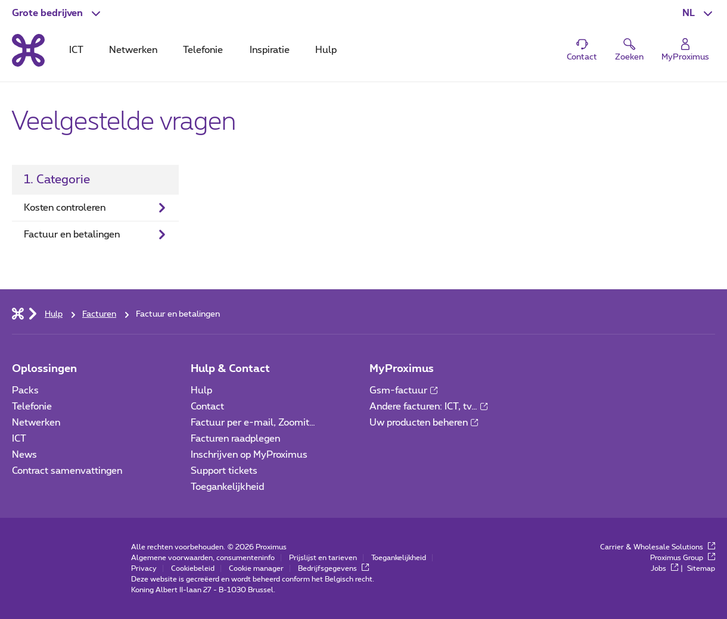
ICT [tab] (76, 50)
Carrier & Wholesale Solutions (657, 547)
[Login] (685, 50)
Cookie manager (256, 568)
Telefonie (32, 406)
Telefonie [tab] (203, 50)
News (24, 454)
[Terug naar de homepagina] (28, 50)
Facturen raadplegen (235, 438)
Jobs (664, 568)
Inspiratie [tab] (270, 50)
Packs (25, 390)
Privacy (144, 568)
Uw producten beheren (423, 422)
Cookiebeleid (193, 568)
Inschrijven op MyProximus (249, 454)
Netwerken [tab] (133, 50)
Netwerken (36, 422)
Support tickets (224, 471)
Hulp (201, 390)
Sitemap (701, 568)
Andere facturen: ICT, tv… (428, 406)
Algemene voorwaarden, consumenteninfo (203, 557)
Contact (207, 406)
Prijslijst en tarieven (323, 557)
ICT (19, 438)
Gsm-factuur (403, 390)
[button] (57, 13)
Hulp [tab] (326, 50)
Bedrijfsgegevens (333, 568)
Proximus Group (682, 557)
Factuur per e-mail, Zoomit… (253, 422)
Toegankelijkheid (227, 487)
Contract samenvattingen (67, 471)
